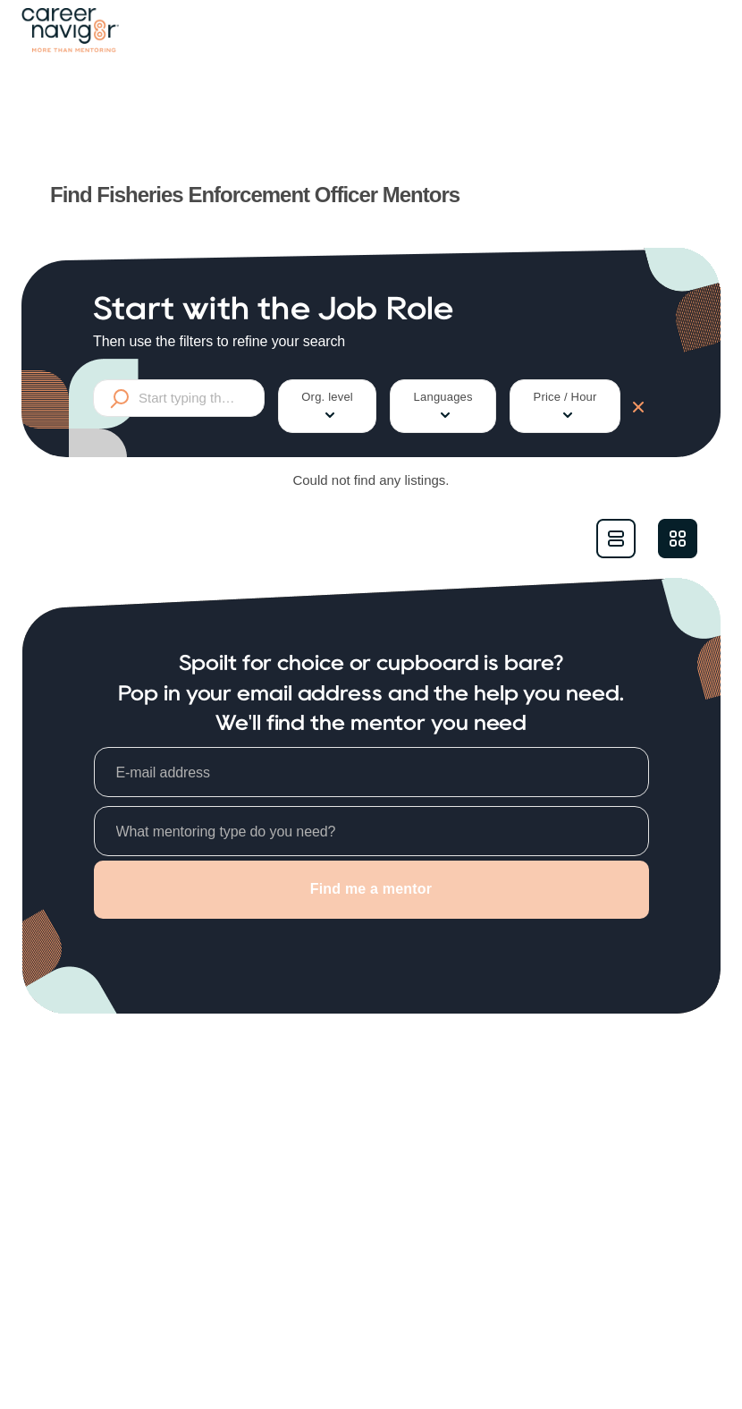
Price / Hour (565, 406)
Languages (443, 406)
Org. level (327, 406)
